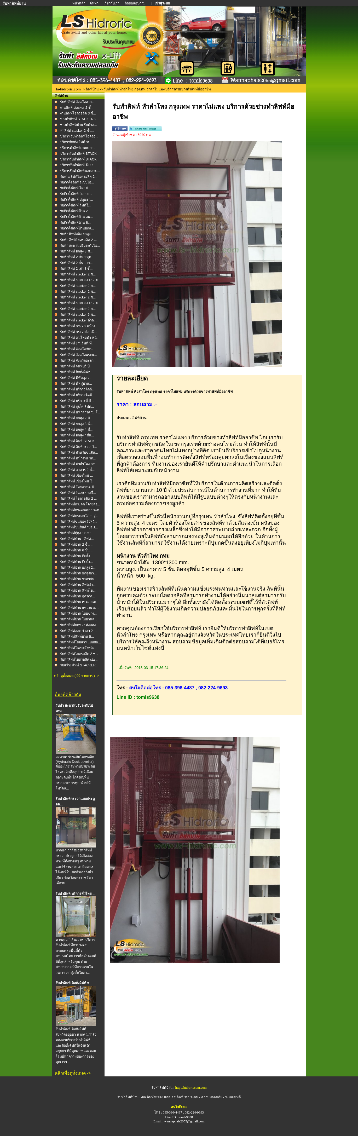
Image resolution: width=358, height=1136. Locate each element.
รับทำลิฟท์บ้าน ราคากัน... (78, 579)
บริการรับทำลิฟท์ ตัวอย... (78, 165)
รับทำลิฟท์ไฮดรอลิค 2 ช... (79, 654)
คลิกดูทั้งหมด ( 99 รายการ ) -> (76, 676)
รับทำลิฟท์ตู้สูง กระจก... (77, 533)
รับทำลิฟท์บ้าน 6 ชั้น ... (77, 550)
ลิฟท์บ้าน (92, 89)
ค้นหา (94, 3)
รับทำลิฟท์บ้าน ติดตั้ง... (76, 556)
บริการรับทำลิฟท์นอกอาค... (80, 171)
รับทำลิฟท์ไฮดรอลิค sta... (79, 659)
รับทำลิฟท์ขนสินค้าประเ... (79, 527)
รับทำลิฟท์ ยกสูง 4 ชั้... (76, 429)
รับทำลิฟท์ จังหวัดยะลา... (78, 360)
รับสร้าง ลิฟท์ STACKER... (79, 665)
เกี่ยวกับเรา (111, 3)
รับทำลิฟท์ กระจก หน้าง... (79, 326)
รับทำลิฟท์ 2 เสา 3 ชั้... (76, 268)
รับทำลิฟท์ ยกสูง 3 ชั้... (76, 424)
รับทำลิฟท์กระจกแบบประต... (81, 510)
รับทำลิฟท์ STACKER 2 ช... (80, 280)
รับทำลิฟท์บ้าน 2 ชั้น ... (77, 544)
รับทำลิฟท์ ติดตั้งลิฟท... (76, 372)
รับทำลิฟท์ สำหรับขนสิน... (79, 452)
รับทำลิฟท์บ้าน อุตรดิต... (77, 596)
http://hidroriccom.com (190, 1087)
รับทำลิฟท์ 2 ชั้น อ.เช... (77, 263)
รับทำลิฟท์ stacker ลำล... (78, 320)
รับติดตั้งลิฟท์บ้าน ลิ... (75, 222)
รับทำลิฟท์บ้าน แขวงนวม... (79, 608)
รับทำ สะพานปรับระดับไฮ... (80, 245)
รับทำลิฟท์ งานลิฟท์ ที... (77, 343)
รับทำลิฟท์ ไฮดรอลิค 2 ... (78, 498)
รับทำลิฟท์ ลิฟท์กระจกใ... (78, 447)
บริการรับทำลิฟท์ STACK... (80, 153)
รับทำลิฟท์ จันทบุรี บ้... (76, 366)
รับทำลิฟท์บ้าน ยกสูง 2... (78, 567)
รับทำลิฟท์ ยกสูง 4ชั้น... (77, 435)
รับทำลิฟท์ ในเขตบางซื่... (78, 493)
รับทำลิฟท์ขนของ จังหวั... (78, 521)
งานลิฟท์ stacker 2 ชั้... (77, 107)
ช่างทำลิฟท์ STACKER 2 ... (80, 119)
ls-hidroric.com (68, 89)
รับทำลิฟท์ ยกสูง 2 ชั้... (76, 418)
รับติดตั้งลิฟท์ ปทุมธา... (76, 199)
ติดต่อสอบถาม (135, 3)
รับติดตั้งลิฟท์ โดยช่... (75, 188)
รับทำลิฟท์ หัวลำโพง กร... (78, 464)
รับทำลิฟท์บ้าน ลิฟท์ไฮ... (78, 590)
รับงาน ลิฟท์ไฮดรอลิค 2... (78, 176)
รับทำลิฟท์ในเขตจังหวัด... (78, 648)
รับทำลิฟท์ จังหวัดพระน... (78, 355)
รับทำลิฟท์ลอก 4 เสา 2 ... (78, 631)
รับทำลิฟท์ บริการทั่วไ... (77, 401)
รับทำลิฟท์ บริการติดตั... (77, 389)
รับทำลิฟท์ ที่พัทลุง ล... (76, 378)
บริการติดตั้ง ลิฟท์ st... (76, 142)
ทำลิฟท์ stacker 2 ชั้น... (77, 130)
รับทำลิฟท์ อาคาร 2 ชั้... (77, 470)
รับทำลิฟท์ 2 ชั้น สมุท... (77, 257)
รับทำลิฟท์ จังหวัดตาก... (77, 102)
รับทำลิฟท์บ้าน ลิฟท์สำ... (78, 585)
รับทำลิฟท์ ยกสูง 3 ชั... (76, 251)
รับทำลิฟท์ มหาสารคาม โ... (80, 412)
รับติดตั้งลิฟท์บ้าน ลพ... (76, 217)
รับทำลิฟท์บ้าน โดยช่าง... (78, 613)
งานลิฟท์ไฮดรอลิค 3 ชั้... (78, 113)
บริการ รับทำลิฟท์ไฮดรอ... (79, 136)
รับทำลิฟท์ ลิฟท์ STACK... (78, 441)
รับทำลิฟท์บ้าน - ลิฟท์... (77, 539)
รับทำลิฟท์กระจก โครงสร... (80, 504)
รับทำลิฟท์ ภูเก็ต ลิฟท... (77, 406)
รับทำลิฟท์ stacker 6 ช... (78, 314)
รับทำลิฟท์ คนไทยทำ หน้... (80, 337)
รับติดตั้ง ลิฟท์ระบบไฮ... (77, 182)
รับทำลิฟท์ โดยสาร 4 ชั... (78, 487)
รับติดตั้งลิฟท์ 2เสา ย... (76, 194)
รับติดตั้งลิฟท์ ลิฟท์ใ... (75, 205)
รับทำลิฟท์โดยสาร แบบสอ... (80, 642)
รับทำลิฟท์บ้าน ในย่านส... (78, 619)
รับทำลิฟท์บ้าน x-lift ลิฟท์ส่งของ (140, 1097)
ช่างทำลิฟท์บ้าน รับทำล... (78, 125)
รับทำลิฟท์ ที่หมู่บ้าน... (76, 383)
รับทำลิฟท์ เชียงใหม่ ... (76, 475)
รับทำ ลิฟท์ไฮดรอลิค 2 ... (78, 240)
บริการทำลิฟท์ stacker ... (78, 148)
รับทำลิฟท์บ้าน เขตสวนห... (79, 602)
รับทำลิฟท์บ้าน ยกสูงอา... (78, 573)
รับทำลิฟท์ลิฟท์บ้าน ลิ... (77, 636)
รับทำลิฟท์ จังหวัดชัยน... (77, 349)
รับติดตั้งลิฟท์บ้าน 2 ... (75, 211)
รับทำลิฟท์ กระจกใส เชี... (78, 332)
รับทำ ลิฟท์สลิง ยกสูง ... (77, 234)
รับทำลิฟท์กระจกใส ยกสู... (79, 516)
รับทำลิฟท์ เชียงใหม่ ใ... (77, 481)
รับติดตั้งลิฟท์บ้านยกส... (77, 228)
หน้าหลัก (79, 3)
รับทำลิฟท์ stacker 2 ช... (78, 274)
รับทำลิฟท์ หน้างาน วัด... (78, 458)
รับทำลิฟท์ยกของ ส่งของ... (79, 625)
